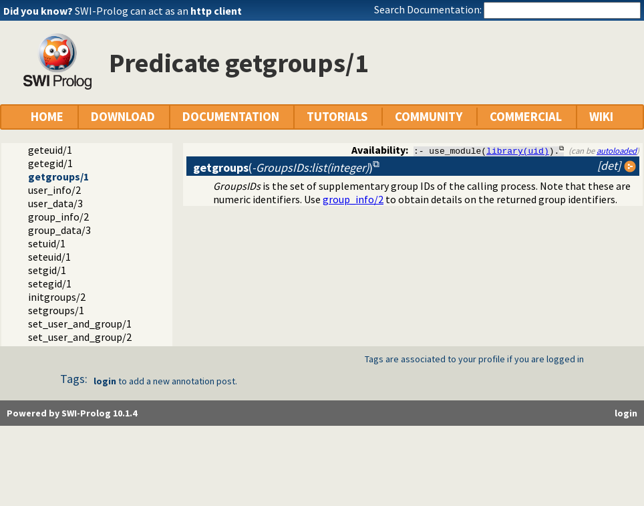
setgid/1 (47, 270)
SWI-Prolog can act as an (158, 10)
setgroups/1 (56, 310)
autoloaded (617, 150)
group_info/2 (58, 216)
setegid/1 (49, 283)
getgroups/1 (58, 176)
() (283, 167)
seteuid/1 (49, 256)
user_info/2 (54, 190)
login (105, 381)
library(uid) (517, 150)
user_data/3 (55, 203)
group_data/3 (59, 230)
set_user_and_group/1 (80, 323)
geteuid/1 (50, 149)
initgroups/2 (57, 296)
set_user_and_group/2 (80, 337)
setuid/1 (46, 243)
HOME (47, 116)
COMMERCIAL (526, 116)
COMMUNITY (428, 116)
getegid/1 (50, 163)
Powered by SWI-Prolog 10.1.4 (72, 413)
